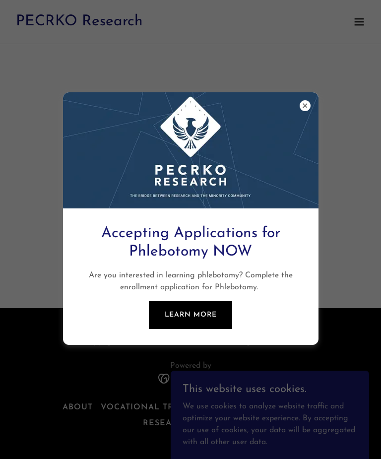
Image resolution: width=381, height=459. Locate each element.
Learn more (191, 315)
